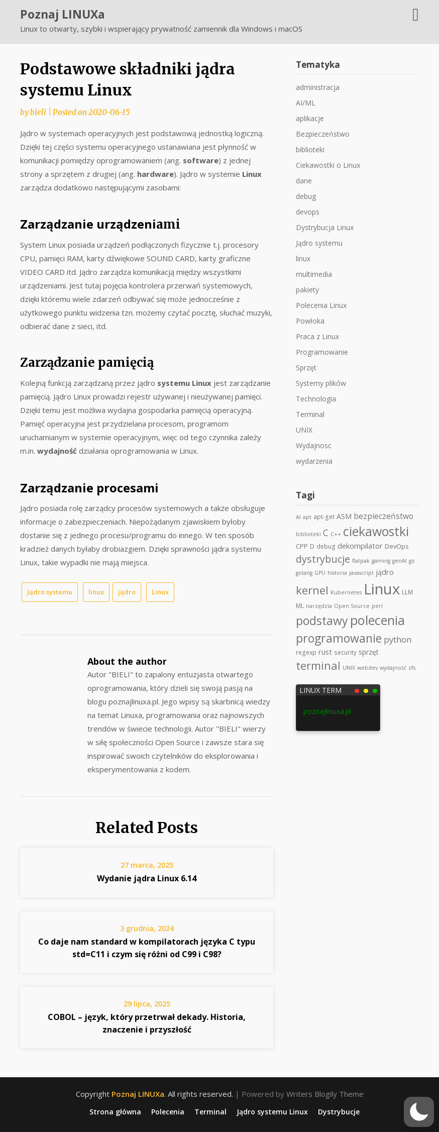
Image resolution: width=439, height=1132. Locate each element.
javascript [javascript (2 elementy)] (361, 572)
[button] (419, 1112)
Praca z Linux (317, 336)
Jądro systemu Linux (272, 1111)
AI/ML (305, 103)
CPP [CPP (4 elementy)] (302, 546)
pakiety (307, 289)
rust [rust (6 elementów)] (325, 652)
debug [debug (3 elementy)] (326, 546)
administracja (318, 87)
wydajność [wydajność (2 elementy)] (393, 667)
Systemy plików (321, 383)
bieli (38, 112)
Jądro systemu (49, 591)
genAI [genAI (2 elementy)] (399, 560)
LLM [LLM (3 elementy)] (407, 592)
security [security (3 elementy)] (345, 652)
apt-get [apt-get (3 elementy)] (324, 516)
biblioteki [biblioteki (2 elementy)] (308, 534)
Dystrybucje (339, 1111)
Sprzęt (306, 367)
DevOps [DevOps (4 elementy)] (397, 546)
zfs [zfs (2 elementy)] (411, 667)
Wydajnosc (314, 445)
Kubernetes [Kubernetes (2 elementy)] (346, 592)
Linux (160, 591)
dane (304, 180)
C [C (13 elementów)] (325, 533)
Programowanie (322, 352)
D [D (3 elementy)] (312, 546)
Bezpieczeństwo (323, 134)
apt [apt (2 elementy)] (307, 517)
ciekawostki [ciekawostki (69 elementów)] (376, 531)
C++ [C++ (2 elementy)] (336, 534)
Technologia (316, 398)
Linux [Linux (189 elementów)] (382, 589)
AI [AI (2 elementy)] (298, 517)
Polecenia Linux (321, 305)
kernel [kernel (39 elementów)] (312, 590)
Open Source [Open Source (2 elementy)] (352, 605)
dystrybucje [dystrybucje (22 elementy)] (323, 559)
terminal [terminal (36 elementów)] (318, 665)
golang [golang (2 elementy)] (304, 572)
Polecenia (167, 1111)
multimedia (314, 274)
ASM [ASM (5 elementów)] (344, 516)
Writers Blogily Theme (325, 1094)
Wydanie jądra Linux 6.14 (146, 878)
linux (96, 591)
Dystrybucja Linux (325, 227)
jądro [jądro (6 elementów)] (385, 572)
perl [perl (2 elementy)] (377, 605)
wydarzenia (314, 461)
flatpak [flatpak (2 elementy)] (361, 560)
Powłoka (310, 321)
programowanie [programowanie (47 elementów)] (339, 638)
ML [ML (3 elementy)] (300, 605)
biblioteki (310, 149)
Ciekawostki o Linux (328, 165)
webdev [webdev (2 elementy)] (367, 667)
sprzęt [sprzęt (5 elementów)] (369, 652)
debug (306, 196)
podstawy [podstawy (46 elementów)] (322, 620)
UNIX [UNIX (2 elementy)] (349, 667)
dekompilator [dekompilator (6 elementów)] (360, 546)
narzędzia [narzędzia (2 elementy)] (319, 605)
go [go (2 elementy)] (412, 560)
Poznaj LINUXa (62, 14)
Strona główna (115, 1111)
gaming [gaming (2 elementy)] (381, 560)
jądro (127, 591)
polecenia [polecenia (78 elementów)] (377, 620)
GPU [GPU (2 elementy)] (319, 572)
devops (307, 212)
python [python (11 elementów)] (397, 639)
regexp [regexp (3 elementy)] (306, 652)
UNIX (304, 430)
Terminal (310, 414)
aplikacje (310, 118)
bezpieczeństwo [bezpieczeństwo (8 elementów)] (383, 516)
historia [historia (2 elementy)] (337, 572)
